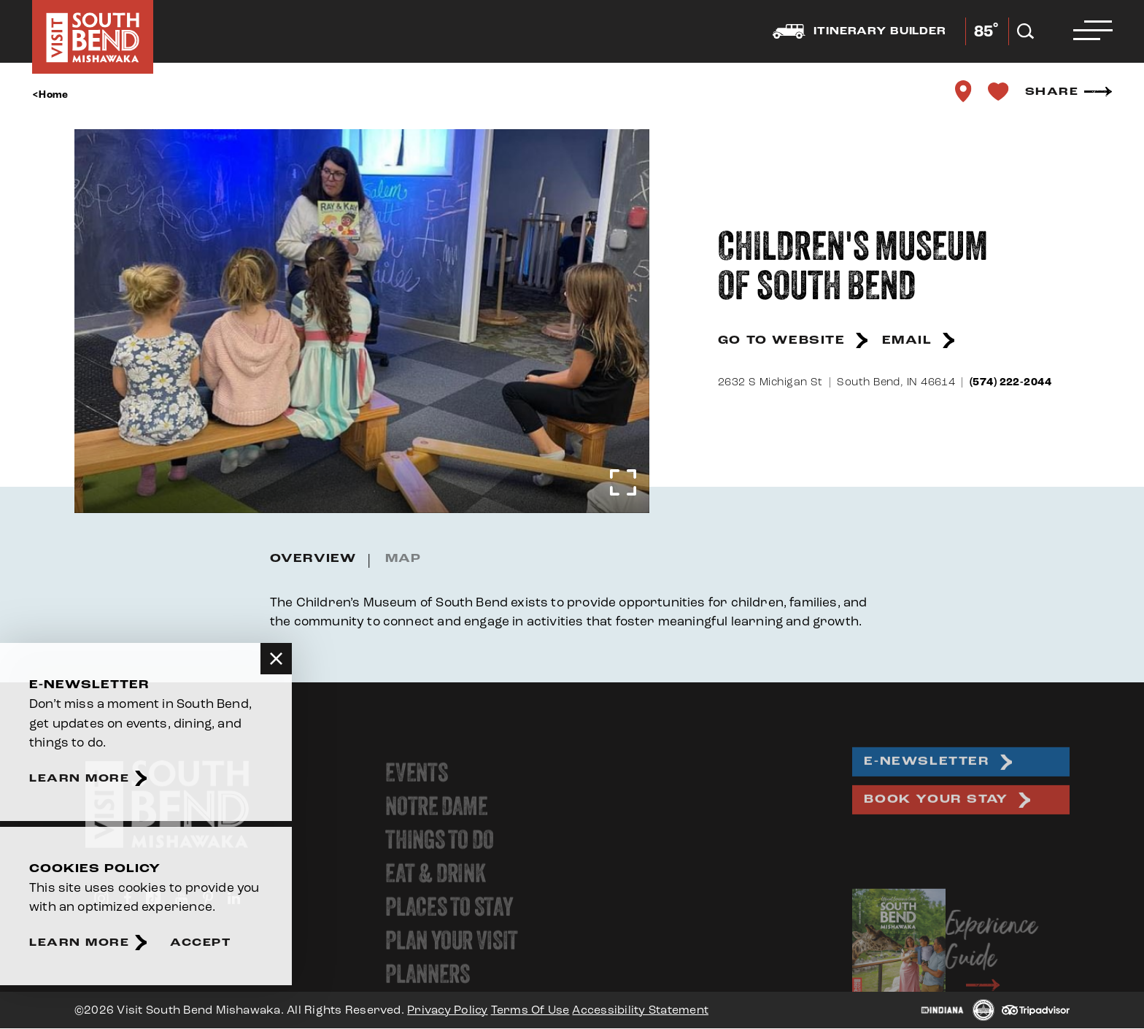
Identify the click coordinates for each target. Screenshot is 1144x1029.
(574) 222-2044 (1010, 382)
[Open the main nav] (1092, 31)
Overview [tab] (313, 558)
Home (53, 95)
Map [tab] (403, 558)
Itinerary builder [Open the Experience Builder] (859, 31)
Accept (200, 942)
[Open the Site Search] (1024, 31)
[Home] (92, 37)
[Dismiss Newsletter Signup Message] (276, 658)
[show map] (963, 91)
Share (1052, 91)
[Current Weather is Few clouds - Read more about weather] (985, 31)
